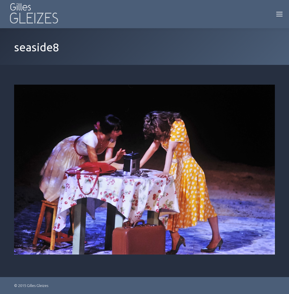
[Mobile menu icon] (279, 14)
